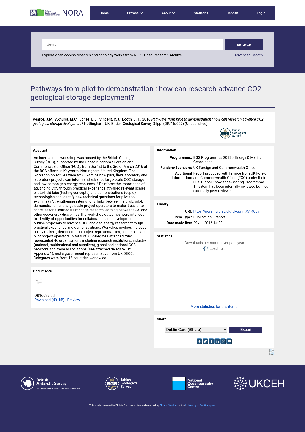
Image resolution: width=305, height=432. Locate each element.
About (168, 13)
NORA (72, 13)
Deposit (233, 13)
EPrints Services (168, 405)
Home (104, 13)
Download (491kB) (49, 300)
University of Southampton (200, 405)
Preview (73, 300)
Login (261, 13)
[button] (271, 352)
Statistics (201, 13)
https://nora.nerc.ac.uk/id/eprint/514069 (226, 211)
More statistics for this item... (214, 306)
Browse (135, 13)
